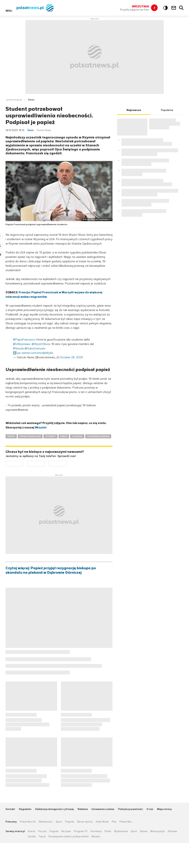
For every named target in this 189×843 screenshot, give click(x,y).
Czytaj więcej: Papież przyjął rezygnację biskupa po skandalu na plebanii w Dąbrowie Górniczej (51, 570)
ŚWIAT (63, 436)
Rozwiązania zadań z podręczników (68, 836)
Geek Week (102, 821)
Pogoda (69, 821)
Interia (31, 831)
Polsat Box (125, 821)
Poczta (42, 831)
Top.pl (42, 836)
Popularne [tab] (167, 110)
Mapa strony (164, 809)
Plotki (108, 831)
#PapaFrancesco (24, 339)
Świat (31, 100)
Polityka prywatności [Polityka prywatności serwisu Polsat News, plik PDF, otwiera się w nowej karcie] (130, 809)
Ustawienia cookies (102, 809)
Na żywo (66, 831)
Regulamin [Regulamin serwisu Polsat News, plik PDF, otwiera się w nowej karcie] (25, 809)
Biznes (144, 831)
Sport (59, 821)
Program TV (81, 831)
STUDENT (50, 436)
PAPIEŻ (11, 436)
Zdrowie (172, 831)
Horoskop (96, 831)
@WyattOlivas (41, 344)
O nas (150, 809)
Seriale (32, 836)
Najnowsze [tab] (133, 110)
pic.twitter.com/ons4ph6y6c (35, 353)
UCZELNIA (77, 436)
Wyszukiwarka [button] (181, 8)
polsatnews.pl (14, 100)
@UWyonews (21, 344)
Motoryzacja (157, 831)
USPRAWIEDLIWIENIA (98, 436)
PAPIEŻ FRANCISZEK (30, 436)
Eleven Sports (85, 821)
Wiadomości (46, 821)
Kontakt (10, 809)
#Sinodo (18, 348)
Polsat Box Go (28, 821)
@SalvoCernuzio (35, 348)
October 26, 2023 (71, 357)
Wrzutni (40, 427)
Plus (114, 821)
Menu (9, 10)
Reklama (82, 809)
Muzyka (96, 836)
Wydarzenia (121, 831)
